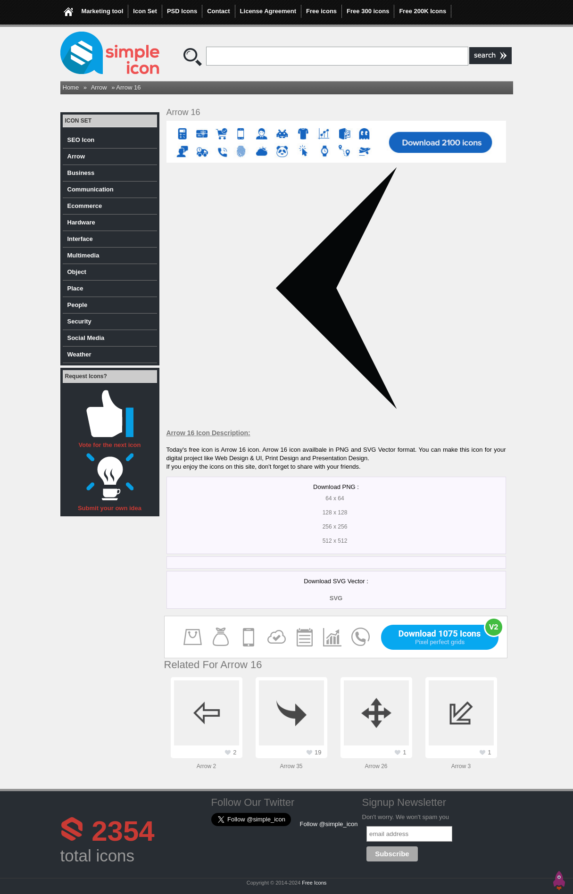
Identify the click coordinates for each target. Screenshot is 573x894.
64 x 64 (334, 498)
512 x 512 (335, 541)
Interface (80, 238)
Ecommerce (84, 205)
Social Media (86, 337)
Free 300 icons (368, 11)
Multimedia (83, 255)
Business (81, 172)
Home (71, 87)
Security (79, 321)
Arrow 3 (461, 766)
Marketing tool (103, 11)
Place (75, 288)
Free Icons (314, 883)
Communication (90, 189)
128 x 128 (335, 512)
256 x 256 (335, 526)
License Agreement (268, 11)
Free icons (321, 11)
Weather (79, 354)
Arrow (99, 87)
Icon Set (145, 11)
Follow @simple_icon (329, 824)
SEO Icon (81, 139)
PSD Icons (182, 11)
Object (76, 271)
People (77, 304)
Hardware (81, 222)
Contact (218, 11)
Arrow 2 (206, 766)
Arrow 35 (291, 766)
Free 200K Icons (422, 11)
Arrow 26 (376, 766)
